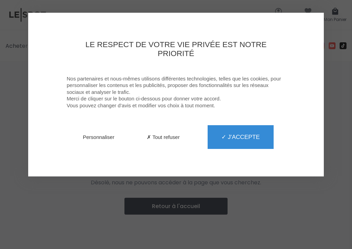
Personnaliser (98, 137)
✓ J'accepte (240, 136)
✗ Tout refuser (163, 137)
